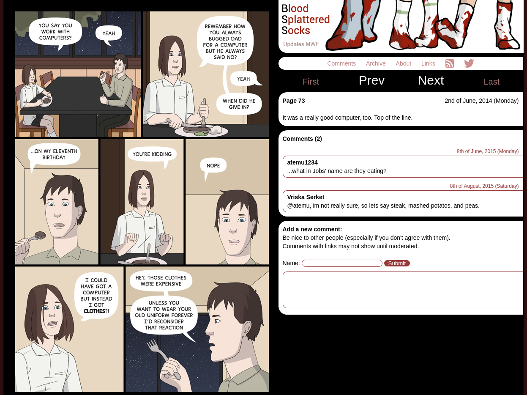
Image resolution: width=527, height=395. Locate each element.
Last (491, 81)
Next (431, 80)
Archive (377, 63)
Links (429, 63)
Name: (291, 263)
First (311, 81)
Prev (372, 80)
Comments (342, 63)
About (404, 63)
